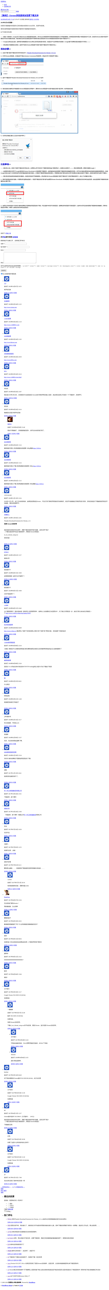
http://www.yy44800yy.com (11, 327)
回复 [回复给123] (15, 295)
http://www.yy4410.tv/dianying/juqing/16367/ (18, 615)
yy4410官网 (7, 321)
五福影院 (7, 303)
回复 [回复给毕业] (14, 838)
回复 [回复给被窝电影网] (14, 672)
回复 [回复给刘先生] (15, 400)
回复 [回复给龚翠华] (14, 965)
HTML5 (6, 554)
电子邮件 (4, 247)
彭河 (8, 1246)
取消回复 (15, 237)
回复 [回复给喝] (14, 690)
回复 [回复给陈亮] (14, 983)
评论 (36, 19)
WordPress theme (7, 1288)
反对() (11, 295)
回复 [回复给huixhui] (14, 1083)
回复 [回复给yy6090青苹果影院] (14, 654)
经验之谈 (8, 233)
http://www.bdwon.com (10, 344)
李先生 (9, 1221)
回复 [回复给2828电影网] (14, 347)
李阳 (8, 1227)
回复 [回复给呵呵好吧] (14, 710)
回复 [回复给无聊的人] (15, 546)
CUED (21, 1288)
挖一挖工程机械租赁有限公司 (13, 793)
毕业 (4, 237)
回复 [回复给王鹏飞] (14, 856)
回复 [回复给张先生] (14, 418)
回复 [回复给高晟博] (14, 746)
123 (5, 285)
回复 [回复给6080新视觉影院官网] (14, 764)
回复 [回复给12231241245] (14, 508)
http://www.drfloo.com (10, 362)
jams (8, 1278)
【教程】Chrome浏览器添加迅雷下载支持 (19, 15)
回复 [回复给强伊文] (18, 436)
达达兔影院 (7, 444)
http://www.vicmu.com (10, 309)
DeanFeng (7, 899)
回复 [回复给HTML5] (14, 563)
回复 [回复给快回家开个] (15, 581)
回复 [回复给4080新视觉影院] (14, 365)
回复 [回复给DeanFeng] (15, 912)
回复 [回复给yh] (15, 1186)
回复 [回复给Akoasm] (21, 1066)
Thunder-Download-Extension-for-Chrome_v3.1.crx (41, 53)
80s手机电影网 (8, 627)
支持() (6, 295)
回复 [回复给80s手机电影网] (14, 636)
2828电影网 (7, 338)
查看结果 (10, 1211)
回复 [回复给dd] (15, 1130)
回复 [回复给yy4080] (14, 618)
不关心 (12, 1208)
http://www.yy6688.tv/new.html (12, 379)
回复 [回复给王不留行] (14, 1003)
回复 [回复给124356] (18, 891)
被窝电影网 (7, 662)
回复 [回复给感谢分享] (14, 820)
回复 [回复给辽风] (18, 1148)
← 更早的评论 (5, 1189)
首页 (5, 4)
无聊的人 (7, 517)
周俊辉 (9, 1253)
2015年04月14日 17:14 (7, 19)
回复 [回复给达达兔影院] (14, 453)
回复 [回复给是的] (15, 947)
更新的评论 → (20, 1189)
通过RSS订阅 (5, 9)
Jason (9, 1265)
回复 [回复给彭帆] (14, 784)
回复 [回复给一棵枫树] (18, 1031)
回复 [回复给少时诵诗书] (14, 728)
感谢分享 (7, 811)
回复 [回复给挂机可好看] (14, 873)
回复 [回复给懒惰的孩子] (14, 929)
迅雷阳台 (3, 1)
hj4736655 (10, 1240)
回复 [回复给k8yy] (14, 382)
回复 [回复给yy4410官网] (14, 330)
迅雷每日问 (7, 6)
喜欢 (11, 1206)
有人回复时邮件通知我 (9, 276)
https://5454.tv (37, 450)
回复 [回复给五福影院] (14, 312)
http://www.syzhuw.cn (10, 633)
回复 (21, 1224)
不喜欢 (12, 1209)
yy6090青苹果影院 (9, 645)
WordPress (32, 1284)
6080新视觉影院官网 (10, 754)
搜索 (17, 11)
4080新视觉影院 (9, 356)
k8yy (5, 373)
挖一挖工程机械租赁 (30, 817)
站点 (2, 250)
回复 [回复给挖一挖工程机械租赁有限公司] (14, 802)
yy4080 (6, 607)
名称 (2, 243)
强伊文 (31, 19)
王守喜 (9, 1234)
